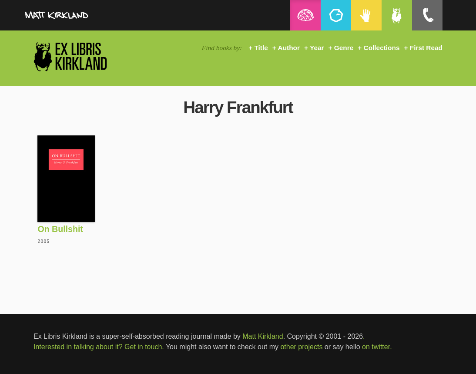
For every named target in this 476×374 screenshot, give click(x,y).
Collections (382, 47)
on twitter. (377, 346)
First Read (426, 47)
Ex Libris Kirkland (86, 56)
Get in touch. (144, 346)
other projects (301, 346)
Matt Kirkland (262, 336)
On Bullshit (60, 229)
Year (317, 47)
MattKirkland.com (77, 17)
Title (261, 47)
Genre (343, 47)
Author (289, 47)
